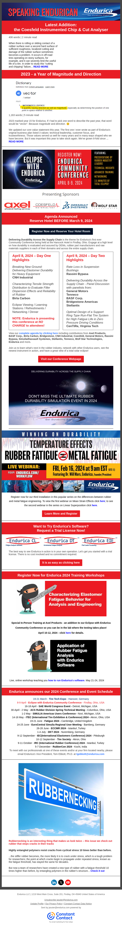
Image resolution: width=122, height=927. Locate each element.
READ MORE (40, 66)
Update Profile (37, 904)
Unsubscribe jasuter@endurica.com (61, 900)
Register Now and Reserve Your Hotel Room (61, 231)
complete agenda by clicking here (38, 333)
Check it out (98, 870)
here (102, 501)
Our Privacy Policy (53, 904)
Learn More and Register (61, 513)
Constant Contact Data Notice (78, 904)
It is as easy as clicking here (61, 562)
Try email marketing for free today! (61, 922)
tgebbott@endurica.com (90, 754)
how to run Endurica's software (66, 680)
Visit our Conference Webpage (61, 359)
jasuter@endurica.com (59, 907)
